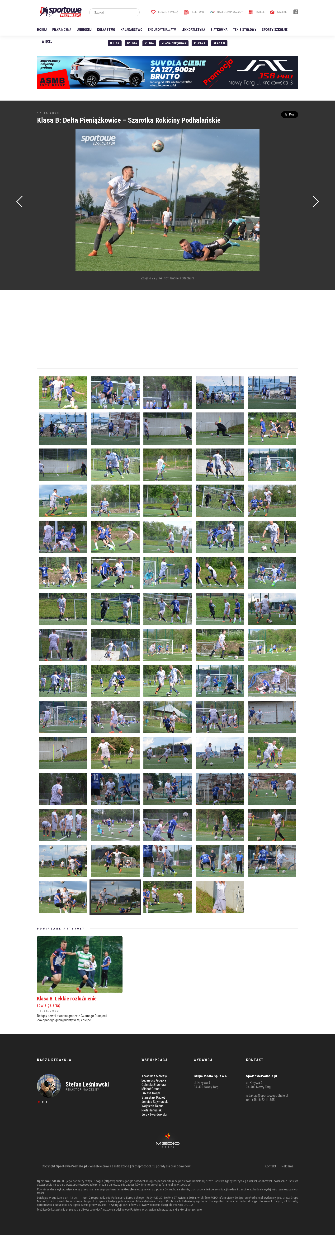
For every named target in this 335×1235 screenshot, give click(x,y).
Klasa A (200, 43)
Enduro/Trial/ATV (162, 30)
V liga (149, 43)
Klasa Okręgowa (174, 43)
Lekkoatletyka (193, 30)
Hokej (42, 30)
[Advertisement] (44, 201)
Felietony (194, 12)
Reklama (287, 1166)
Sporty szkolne (275, 30)
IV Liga (132, 43)
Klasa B (219, 43)
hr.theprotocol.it (143, 1166)
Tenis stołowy (244, 30)
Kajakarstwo (131, 30)
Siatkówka (219, 30)
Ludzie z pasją (164, 12)
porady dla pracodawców (173, 1166)
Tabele (256, 12)
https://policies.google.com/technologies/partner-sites (139, 1181)
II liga (114, 43)
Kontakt (270, 1166)
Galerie (278, 12)
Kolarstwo (106, 30)
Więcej (47, 41)
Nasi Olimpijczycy (226, 12)
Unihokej (84, 30)
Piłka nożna (61, 30)
